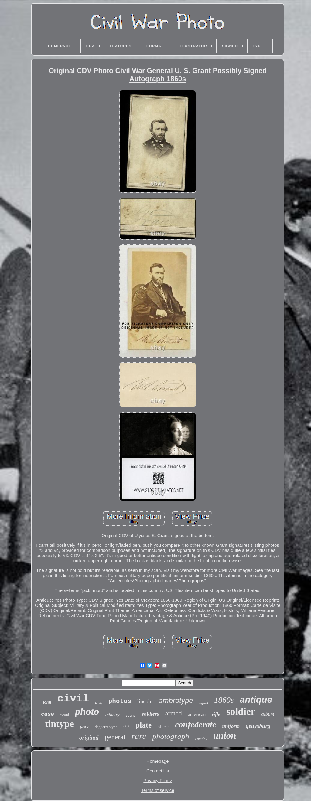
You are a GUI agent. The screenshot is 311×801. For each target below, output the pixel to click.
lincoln (144, 701)
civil (73, 699)
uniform (231, 726)
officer (163, 727)
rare (139, 736)
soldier (240, 711)
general (115, 737)
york (84, 726)
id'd (126, 727)
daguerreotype (106, 727)
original (88, 737)
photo (87, 711)
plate (143, 725)
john (47, 702)
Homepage (157, 761)
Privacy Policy (157, 780)
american (197, 714)
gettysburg (258, 726)
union (224, 735)
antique (256, 700)
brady (98, 703)
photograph (170, 736)
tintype (59, 723)
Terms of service (157, 790)
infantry (112, 714)
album (267, 714)
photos (120, 701)
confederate (195, 724)
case (47, 714)
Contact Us (157, 770)
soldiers (150, 714)
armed (173, 713)
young (131, 715)
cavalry (201, 738)
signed (203, 703)
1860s (224, 700)
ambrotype (176, 700)
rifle (216, 714)
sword (64, 715)
